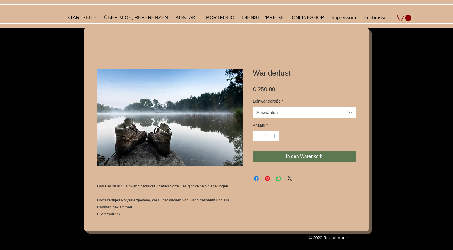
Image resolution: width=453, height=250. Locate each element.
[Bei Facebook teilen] (256, 178)
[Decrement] (257, 136)
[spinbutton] (266, 136)
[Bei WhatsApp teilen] (278, 178)
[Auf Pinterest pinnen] (267, 178)
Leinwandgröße (268, 101)
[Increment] (275, 136)
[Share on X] (289, 178)
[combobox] (304, 112)
